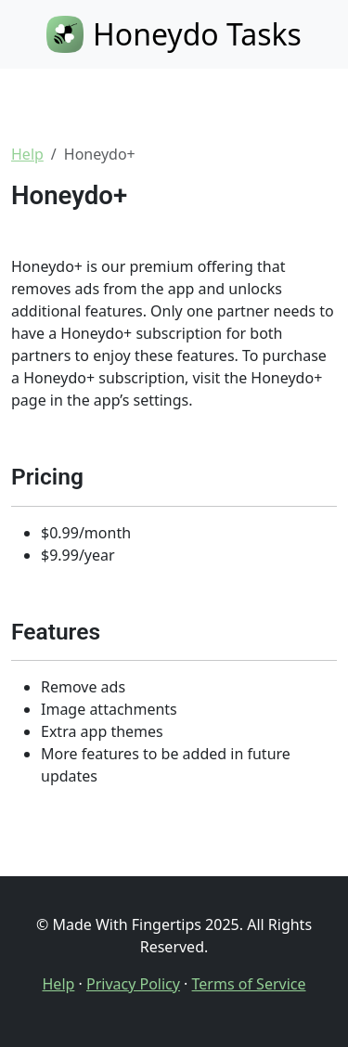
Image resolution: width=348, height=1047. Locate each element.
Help (27, 154)
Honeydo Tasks (174, 34)
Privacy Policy (133, 984)
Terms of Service (249, 984)
